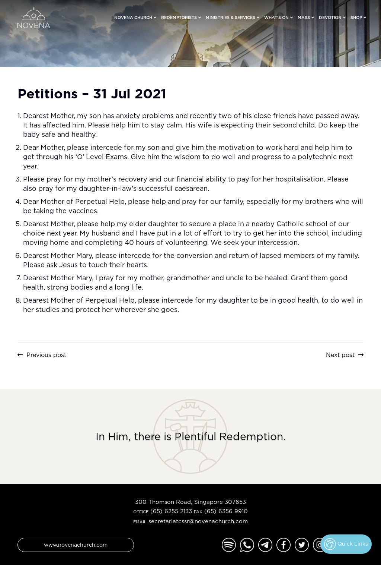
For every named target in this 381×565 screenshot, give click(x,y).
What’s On (276, 17)
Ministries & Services (230, 17)
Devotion (330, 17)
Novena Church (133, 17)
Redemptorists (179, 17)
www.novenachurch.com (76, 544)
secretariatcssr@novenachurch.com (198, 521)
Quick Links (346, 544)
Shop (356, 17)
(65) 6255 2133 (171, 511)
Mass (304, 17)
